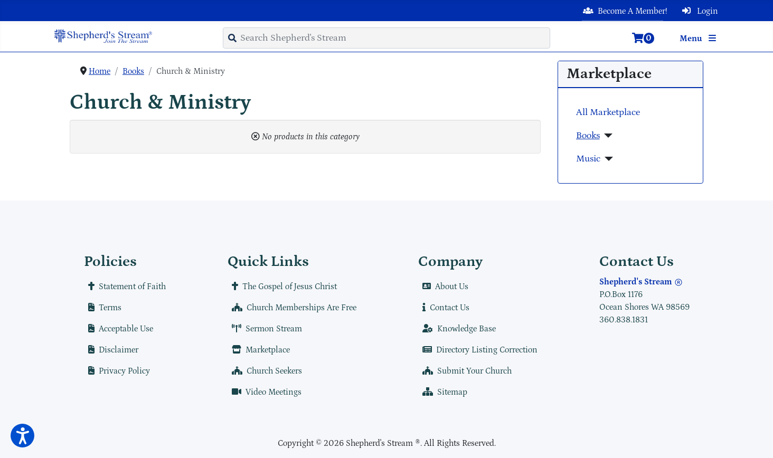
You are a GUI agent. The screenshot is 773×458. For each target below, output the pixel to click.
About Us (443, 286)
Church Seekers (265, 371)
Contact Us (443, 307)
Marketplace (259, 350)
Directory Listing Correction (478, 350)
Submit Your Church (465, 371)
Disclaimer (111, 350)
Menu (700, 38)
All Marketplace (608, 112)
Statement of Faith (125, 286)
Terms (102, 307)
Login (698, 11)
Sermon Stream (265, 328)
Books (588, 135)
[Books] (606, 135)
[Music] (607, 159)
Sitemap (442, 392)
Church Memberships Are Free (292, 307)
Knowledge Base (457, 328)
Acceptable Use (118, 328)
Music (588, 159)
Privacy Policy (117, 371)
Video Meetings (264, 392)
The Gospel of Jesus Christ (282, 286)
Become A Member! (623, 11)
